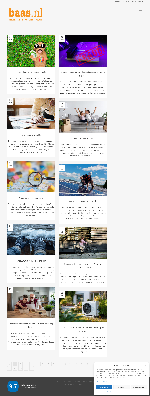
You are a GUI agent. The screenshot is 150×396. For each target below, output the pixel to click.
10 (65, 364)
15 (92, 364)
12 (76, 364)
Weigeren (121, 387)
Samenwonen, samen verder (82, 138)
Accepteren (104, 387)
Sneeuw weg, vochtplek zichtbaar (31, 261)
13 (81, 364)
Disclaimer (79, 384)
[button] (146, 365)
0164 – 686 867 (125, 2)
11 (70, 364)
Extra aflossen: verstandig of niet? (31, 72)
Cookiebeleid (108, 392)
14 (87, 364)
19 (15, 368)
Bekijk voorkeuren (139, 387)
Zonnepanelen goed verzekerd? (83, 201)
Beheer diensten (102, 381)
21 (26, 368)
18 (9, 368)
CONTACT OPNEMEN (132, 392)
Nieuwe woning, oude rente (31, 198)
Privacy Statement (70, 384)
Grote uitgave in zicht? (31, 135)
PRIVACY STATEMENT (119, 392)
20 (20, 368)
